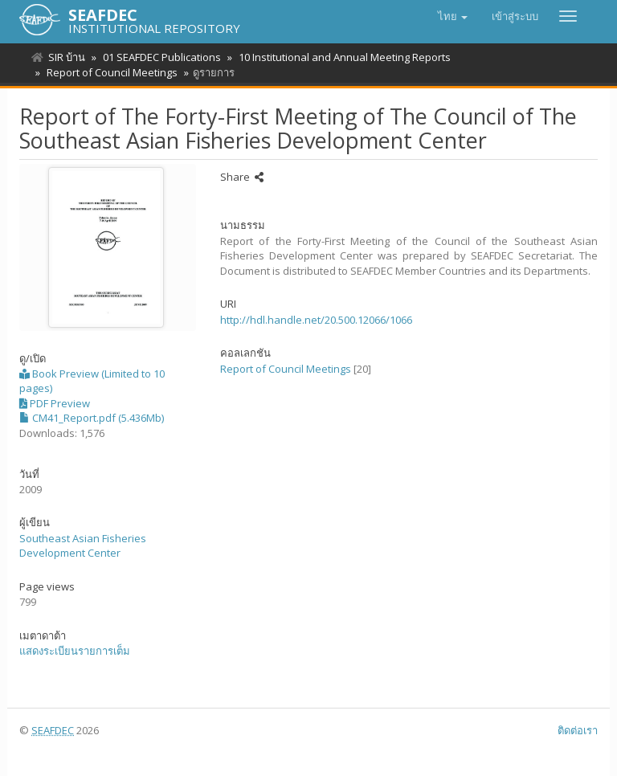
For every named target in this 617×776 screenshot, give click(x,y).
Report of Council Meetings (109, 72)
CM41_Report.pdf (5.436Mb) (91, 417)
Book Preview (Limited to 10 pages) (92, 381)
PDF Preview (54, 403)
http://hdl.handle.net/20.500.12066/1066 (316, 319)
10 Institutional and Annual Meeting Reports (340, 57)
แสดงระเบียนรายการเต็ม (74, 650)
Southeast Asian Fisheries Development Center (82, 546)
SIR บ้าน (66, 57)
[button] (453, 16)
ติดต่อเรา (578, 730)
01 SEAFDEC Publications (159, 57)
